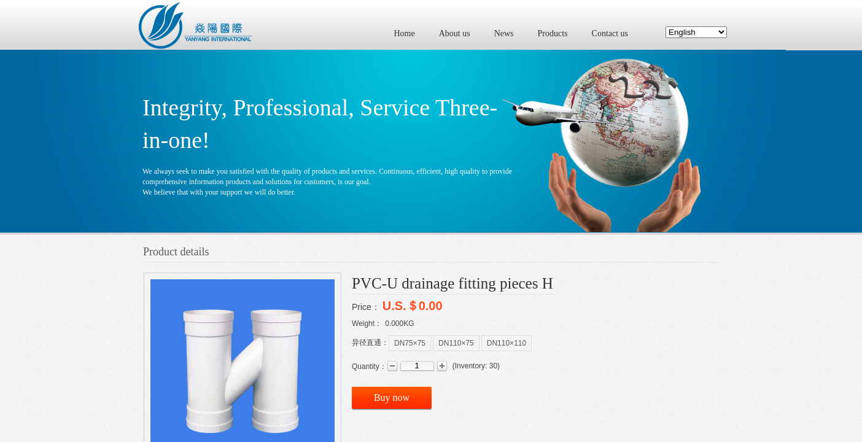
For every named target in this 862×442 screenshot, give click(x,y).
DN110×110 (506, 343)
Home (404, 33)
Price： (366, 307)
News (504, 33)
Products (553, 33)
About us (454, 33)
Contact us (610, 33)
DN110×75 (456, 343)
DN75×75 (409, 343)
